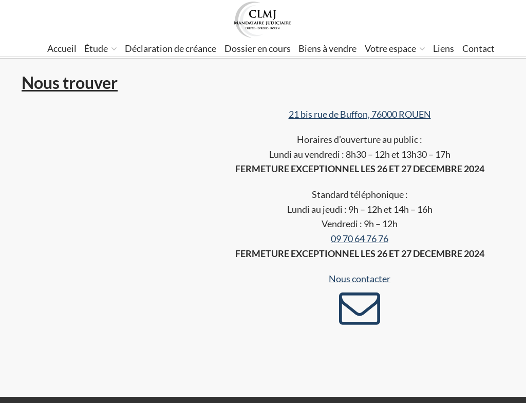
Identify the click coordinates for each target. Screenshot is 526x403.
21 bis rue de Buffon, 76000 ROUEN (360, 114)
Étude (100, 48)
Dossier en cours (257, 48)
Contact (478, 48)
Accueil (62, 48)
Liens (443, 48)
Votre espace (395, 48)
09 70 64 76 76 (359, 238)
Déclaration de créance (170, 48)
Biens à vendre (327, 48)
